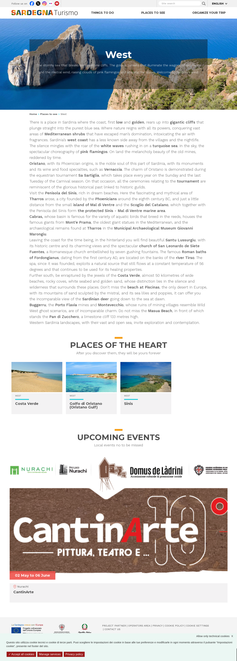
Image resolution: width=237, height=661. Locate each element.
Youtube (57, 3)
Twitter (38, 3)
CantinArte (23, 592)
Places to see (153, 12)
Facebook (32, 3)
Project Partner (114, 625)
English (218, 3)
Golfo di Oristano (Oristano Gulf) (86, 405)
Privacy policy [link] (74, 654)
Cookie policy (174, 625)
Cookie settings (197, 625)
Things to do (102, 12)
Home (33, 114)
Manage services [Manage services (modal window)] (50, 654)
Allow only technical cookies (216, 636)
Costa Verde (26, 403)
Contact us (112, 629)
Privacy (158, 625)
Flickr (50, 3)
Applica (204, 3)
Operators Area (139, 625)
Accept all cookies (21, 654)
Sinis (128, 403)
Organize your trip (209, 12)
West (18, 396)
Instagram (44, 3)
